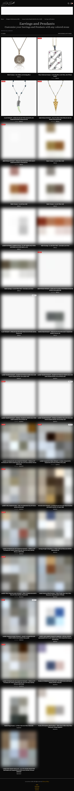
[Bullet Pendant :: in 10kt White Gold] (55, 184)
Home (2, 19)
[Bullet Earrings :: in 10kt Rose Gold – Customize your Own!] (55, 226)
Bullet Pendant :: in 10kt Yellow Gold (55, 161)
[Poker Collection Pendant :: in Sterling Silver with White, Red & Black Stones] (55, 55)
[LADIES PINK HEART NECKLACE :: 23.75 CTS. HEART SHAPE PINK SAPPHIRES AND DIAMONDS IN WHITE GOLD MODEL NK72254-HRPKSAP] (19, 749)
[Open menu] (66, 3)
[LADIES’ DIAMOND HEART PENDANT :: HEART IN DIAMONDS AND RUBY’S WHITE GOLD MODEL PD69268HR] (19, 616)
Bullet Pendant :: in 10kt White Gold (55, 204)
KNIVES (37, 789)
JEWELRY (37, 788)
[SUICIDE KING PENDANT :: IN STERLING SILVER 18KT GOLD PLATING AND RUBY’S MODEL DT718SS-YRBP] (55, 486)
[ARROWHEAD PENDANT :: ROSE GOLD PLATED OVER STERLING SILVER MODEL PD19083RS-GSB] (55, 269)
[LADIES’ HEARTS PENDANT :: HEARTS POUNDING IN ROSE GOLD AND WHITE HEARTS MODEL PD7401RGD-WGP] (19, 355)
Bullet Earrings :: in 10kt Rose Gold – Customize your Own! (55, 245)
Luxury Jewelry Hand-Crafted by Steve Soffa (32, 19)
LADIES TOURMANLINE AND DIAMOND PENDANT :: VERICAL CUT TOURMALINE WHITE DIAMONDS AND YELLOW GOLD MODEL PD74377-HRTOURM (18, 462)
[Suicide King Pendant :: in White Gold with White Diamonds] (19, 706)
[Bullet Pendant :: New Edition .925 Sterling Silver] (19, 55)
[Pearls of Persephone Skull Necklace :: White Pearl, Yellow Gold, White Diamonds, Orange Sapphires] (55, 706)
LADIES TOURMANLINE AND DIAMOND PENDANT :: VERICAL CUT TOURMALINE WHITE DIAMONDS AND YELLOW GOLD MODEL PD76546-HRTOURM (19, 550)
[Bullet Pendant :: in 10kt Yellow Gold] (55, 141)
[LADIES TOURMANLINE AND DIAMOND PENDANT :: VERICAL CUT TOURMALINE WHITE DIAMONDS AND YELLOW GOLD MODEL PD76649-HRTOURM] (19, 661)
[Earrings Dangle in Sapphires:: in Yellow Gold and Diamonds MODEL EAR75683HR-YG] (55, 529)
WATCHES (37, 786)
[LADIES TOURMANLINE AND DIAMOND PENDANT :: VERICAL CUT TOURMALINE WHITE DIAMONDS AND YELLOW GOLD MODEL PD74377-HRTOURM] (19, 441)
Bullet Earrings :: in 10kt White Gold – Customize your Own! (18, 288)
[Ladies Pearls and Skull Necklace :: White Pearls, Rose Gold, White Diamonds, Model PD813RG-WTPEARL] (55, 573)
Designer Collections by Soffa (13, 19)
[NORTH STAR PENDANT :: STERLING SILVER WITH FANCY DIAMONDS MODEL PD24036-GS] (55, 312)
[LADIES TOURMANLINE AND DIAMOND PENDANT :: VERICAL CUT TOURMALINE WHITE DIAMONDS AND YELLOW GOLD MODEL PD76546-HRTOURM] (19, 529)
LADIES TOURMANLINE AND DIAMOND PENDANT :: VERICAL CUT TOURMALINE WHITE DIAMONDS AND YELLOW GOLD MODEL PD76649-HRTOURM (19, 682)
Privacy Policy (46, 781)
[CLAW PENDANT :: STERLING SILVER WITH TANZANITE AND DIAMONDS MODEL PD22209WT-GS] (19, 98)
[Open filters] (3, 33)
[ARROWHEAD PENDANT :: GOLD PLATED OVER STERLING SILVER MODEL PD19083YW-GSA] (55, 98)
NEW (37, 784)
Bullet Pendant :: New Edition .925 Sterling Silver (18, 74)
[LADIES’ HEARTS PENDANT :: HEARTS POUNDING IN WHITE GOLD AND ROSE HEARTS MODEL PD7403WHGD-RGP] (55, 355)
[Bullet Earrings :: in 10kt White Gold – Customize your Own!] (19, 269)
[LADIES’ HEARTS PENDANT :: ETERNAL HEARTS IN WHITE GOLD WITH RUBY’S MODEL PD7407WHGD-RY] (19, 398)
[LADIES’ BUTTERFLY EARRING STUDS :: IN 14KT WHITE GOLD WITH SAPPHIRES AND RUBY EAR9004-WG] (19, 226)
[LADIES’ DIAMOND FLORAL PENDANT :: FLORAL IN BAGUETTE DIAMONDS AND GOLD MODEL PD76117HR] (55, 441)
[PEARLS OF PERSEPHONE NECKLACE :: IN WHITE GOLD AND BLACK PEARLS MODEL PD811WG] (55, 661)
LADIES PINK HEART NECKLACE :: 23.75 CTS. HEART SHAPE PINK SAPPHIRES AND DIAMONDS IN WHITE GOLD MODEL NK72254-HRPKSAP (19, 770)
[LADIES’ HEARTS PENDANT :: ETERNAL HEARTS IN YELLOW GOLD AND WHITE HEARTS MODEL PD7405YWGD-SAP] (55, 398)
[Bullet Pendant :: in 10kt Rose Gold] (19, 184)
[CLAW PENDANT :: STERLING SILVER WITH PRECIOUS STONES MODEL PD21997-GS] (19, 312)
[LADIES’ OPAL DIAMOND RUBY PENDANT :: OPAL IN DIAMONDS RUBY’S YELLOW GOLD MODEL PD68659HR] (19, 573)
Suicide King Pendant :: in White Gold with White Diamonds (18, 725)
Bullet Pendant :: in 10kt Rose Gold (19, 204)
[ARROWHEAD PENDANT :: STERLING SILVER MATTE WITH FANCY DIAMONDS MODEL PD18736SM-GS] (19, 141)
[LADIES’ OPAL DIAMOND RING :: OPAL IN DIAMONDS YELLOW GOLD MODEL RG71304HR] (19, 486)
